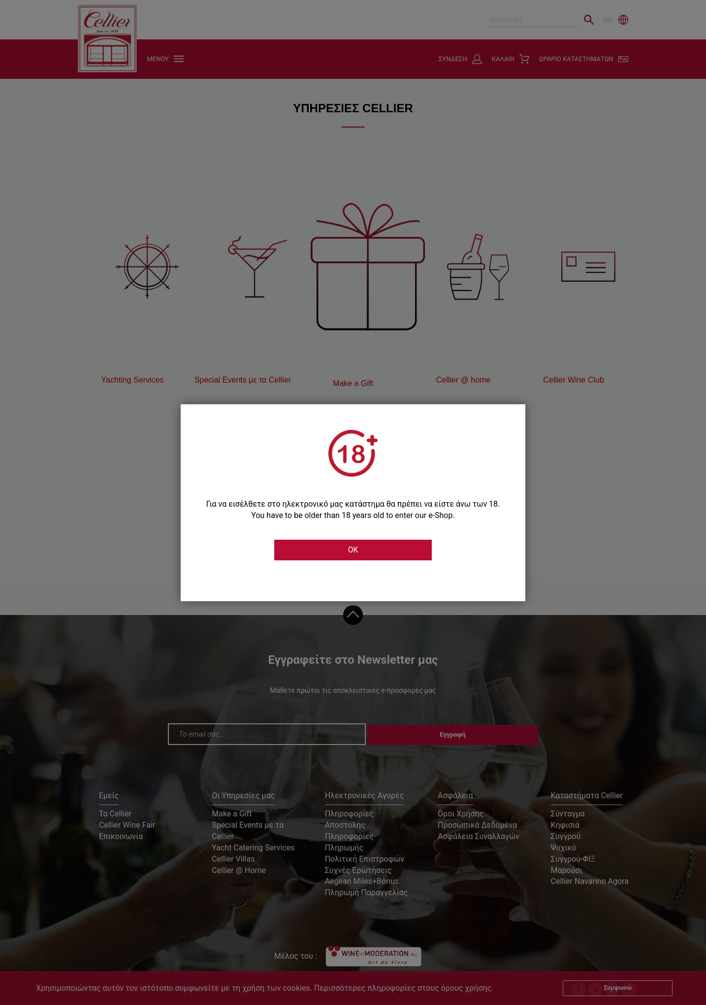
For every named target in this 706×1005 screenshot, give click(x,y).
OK (353, 550)
